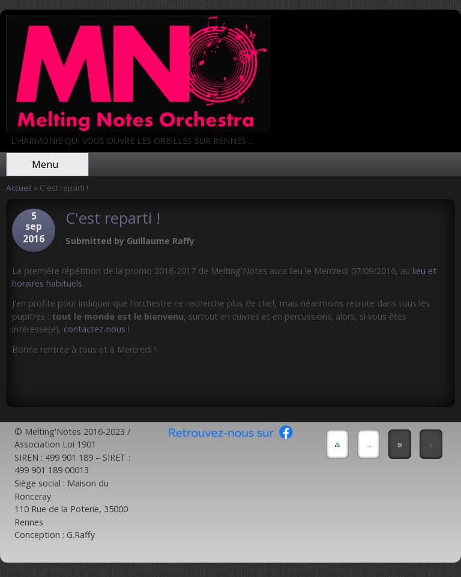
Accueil (19, 187)
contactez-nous (94, 329)
